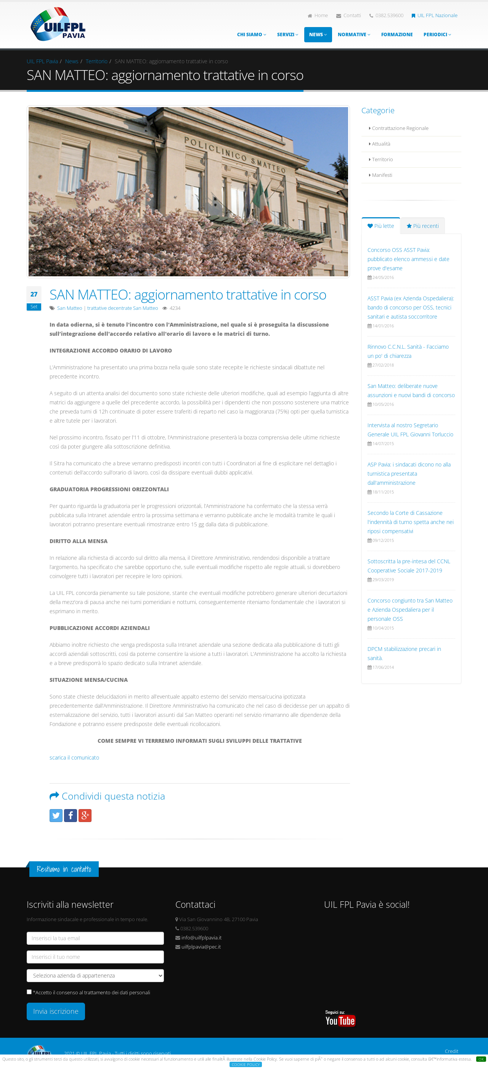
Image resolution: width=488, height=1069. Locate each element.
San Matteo (69, 308)
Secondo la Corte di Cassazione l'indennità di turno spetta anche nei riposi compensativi (411, 522)
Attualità (379, 144)
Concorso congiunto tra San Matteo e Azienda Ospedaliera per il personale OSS (410, 609)
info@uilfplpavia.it (201, 937)
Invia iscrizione (56, 1011)
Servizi (288, 34)
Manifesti (380, 175)
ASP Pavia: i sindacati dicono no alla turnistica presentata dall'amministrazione (409, 473)
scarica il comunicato (74, 757)
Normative (354, 34)
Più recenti (423, 225)
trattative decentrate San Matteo (122, 308)
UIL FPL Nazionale (435, 15)
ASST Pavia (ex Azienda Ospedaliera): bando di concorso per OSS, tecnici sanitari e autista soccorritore (411, 307)
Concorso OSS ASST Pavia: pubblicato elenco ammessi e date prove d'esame (408, 259)
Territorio (97, 61)
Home (318, 15)
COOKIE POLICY (246, 1064)
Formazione (397, 34)
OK (481, 1059)
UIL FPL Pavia (42, 61)
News (318, 34)
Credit (451, 1051)
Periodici (437, 34)
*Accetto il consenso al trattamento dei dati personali (91, 992)
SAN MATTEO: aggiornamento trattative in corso (188, 294)
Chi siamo (251, 34)
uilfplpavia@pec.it (201, 947)
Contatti (348, 15)
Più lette (381, 225)
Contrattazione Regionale (399, 128)
